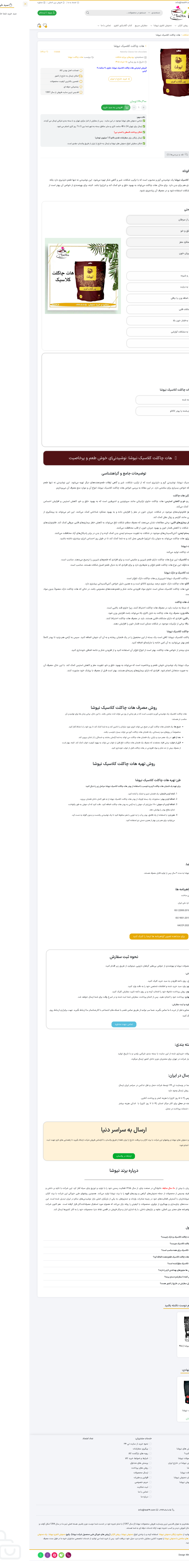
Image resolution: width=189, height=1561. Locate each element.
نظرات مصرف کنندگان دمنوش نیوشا (161, 1478)
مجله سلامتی (171, 1444)
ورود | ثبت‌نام (17, 12)
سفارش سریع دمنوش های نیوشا (162, 1449)
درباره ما (115, 1497)
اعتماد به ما (44, 2)
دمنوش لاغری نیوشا (131, 25)
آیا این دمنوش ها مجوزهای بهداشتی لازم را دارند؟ (150, 1270)
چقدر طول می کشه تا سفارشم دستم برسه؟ (153, 1277)
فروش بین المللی (27, 2)
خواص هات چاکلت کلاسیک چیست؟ (155, 1244)
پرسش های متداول (110, 1463)
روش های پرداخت (110, 1468)
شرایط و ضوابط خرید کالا (107, 1459)
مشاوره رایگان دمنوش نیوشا (141, 1535)
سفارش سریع (112, 25)
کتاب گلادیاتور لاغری (93, 25)
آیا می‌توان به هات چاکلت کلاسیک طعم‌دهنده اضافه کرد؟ (147, 1257)
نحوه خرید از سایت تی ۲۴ (106, 1444)
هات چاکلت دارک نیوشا (163, 1411)
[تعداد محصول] (109, 107)
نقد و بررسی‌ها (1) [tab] (146, 154)
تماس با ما (75, 25)
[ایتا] (182, 1542)
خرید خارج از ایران (90, 79)
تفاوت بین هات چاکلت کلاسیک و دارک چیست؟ (151, 1237)
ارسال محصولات (111, 1473)
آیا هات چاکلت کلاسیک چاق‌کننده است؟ (154, 1264)
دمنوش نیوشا (98, 1535)
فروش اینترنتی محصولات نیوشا (163, 1459)
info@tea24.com (155, 2)
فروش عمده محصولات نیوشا (164, 1473)
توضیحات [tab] (168, 155)
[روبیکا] (182, 1533)
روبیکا (174, 1492)
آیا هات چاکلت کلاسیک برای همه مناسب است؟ (151, 1250)
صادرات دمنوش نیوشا (167, 1468)
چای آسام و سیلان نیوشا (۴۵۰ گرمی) (164, 1348)
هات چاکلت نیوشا (46, 57)
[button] (94, 1237)
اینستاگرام (172, 1487)
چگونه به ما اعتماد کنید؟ (166, 1454)
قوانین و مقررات (111, 1478)
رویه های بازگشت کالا (109, 1454)
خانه (177, 35)
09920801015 (174, 2)
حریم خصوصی (112, 1483)
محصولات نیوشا (170, 25)
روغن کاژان (152, 25)
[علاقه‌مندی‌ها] (15, 25)
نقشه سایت (172, 1502)
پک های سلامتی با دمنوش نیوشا (148, 1539)
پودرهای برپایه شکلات (163, 35)
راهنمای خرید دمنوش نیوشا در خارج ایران (158, 1463)
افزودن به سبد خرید (83, 107)
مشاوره (12, 2)
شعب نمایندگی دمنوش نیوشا (163, 1483)
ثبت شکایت (113, 1487)
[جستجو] (90, 13)
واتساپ (174, 1497)
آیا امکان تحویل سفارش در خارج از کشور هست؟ (151, 1284)
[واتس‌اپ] (182, 1524)
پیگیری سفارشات (111, 1449)
